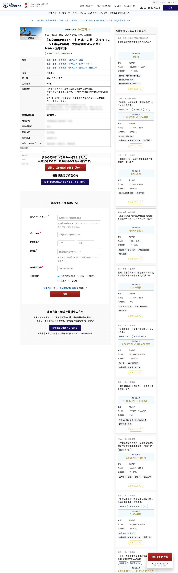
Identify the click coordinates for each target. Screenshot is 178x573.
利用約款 (47, 289)
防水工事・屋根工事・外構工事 (83, 68)
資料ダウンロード (159, 2)
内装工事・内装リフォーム (81, 64)
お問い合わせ (172, 2)
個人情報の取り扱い (68, 289)
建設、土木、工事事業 (72, 21)
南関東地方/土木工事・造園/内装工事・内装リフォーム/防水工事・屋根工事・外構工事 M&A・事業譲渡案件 (121, 21)
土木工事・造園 (93, 21)
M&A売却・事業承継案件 (48, 21)
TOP (32, 21)
